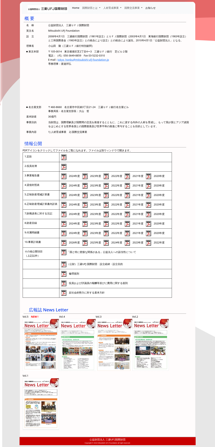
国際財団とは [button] (90, 8)
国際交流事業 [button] (132, 8)
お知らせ (150, 8)
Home (75, 8)
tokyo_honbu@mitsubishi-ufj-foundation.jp (83, 59)
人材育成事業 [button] (111, 8)
